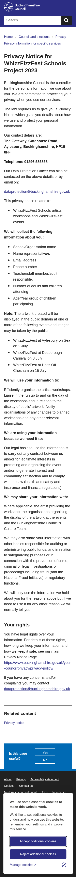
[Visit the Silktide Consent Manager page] (63, 864)
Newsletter (59, 792)
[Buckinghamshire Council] (38, 6)
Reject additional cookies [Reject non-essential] (38, 854)
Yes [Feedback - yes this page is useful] (45, 752)
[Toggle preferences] (23, 864)
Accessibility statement (44, 779)
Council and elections (34, 36)
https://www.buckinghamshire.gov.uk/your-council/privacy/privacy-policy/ (37, 665)
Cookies (9, 785)
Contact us (26, 785)
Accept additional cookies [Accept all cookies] (38, 841)
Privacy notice (14, 723)
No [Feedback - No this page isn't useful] (45, 760)
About (8, 779)
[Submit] (66, 20)
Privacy (61, 36)
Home (8, 36)
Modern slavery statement (20, 792)
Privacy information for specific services (32, 43)
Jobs (45, 792)
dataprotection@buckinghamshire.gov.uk (37, 192)
